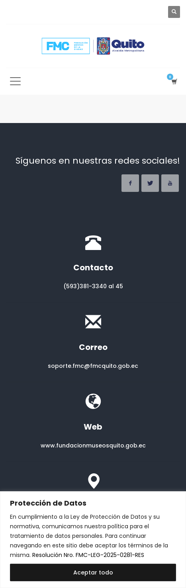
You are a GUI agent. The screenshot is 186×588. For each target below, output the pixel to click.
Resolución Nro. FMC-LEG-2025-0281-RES (88, 555)
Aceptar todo (93, 572)
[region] (93, 539)
